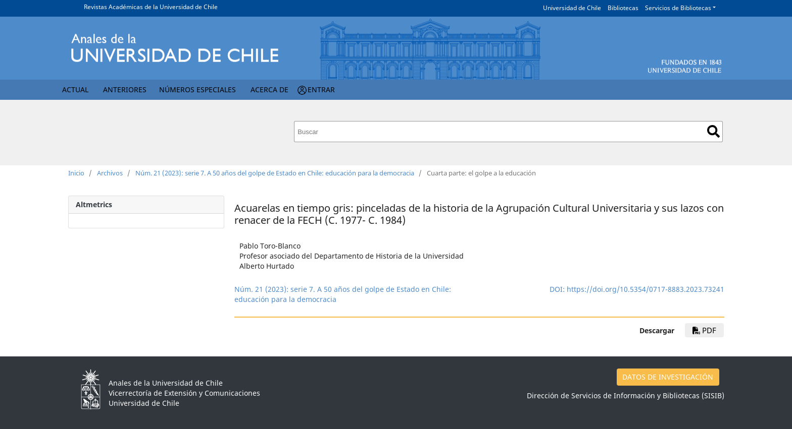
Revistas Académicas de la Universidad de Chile (151, 7)
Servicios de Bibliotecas (678, 8)
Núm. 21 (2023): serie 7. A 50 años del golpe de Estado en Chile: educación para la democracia (274, 172)
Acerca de (269, 89)
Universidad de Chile (572, 8)
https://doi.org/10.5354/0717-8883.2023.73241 (645, 289)
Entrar (321, 89)
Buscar (713, 131)
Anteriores (124, 89)
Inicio (76, 172)
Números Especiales (197, 89)
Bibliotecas (623, 8)
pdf (704, 330)
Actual (75, 89)
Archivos (110, 172)
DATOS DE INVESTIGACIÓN (667, 377)
